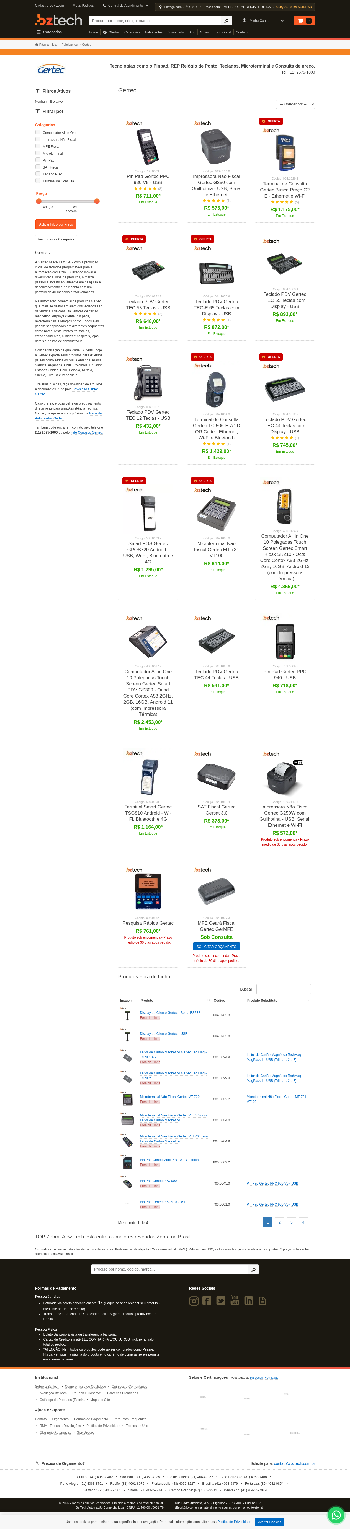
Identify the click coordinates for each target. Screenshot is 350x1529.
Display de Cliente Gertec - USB (163, 1038)
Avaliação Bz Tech (53, 1397)
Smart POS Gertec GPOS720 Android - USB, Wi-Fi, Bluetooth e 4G (148, 552)
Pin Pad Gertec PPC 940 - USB (285, 674)
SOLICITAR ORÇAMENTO (216, 951)
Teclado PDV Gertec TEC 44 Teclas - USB (216, 674)
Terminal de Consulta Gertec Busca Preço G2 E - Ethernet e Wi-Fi (285, 190)
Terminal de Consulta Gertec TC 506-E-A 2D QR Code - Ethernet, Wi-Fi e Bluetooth (216, 428)
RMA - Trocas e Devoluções (60, 1430)
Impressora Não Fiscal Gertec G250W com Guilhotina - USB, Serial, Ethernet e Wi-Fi (284, 816)
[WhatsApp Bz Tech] (336, 1515)
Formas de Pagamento (91, 1423)
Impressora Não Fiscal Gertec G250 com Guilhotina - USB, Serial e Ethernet (216, 185)
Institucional (222, 32)
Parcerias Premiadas (122, 1397)
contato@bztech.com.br (294, 1467)
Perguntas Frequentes (130, 1423)
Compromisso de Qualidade (85, 1391)
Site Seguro (85, 1437)
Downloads (175, 32)
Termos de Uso (137, 1430)
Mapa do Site (100, 1404)
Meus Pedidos (83, 5)
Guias (204, 32)
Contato (242, 32)
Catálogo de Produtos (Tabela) (62, 1404)
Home (93, 32)
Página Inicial (46, 44)
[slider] (39, 201)
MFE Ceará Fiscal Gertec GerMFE (216, 930)
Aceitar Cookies (269, 1522)
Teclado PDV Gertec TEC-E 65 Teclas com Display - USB (216, 308)
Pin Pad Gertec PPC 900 (158, 1185)
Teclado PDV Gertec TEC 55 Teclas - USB (148, 304)
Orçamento (60, 1423)
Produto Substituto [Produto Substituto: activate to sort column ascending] (262, 1005)
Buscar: (275, 993)
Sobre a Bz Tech (47, 1391)
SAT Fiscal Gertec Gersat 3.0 (216, 810)
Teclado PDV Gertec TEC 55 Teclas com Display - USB (285, 300)
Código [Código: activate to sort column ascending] (219, 1005)
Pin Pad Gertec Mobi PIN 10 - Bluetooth (169, 1164)
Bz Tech (58, 19)
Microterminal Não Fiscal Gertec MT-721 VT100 (216, 549)
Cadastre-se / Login (49, 5)
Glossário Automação (55, 1437)
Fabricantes (154, 32)
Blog (192, 32)
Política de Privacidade (103, 1430)
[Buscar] (155, 20)
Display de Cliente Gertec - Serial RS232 (170, 1017)
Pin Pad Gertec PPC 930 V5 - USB (148, 179)
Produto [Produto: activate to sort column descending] (146, 1005)
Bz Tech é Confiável (87, 1397)
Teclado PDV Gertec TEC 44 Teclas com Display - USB (285, 425)
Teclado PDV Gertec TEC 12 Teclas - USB (148, 415)
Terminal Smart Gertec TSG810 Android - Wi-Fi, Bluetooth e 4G (148, 813)
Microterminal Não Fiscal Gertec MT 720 (169, 1101)
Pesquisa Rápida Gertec (148, 923)
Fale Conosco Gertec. (87, 432)
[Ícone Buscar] (226, 20)
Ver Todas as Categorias (56, 239)
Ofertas (111, 32)
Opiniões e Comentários (129, 1391)
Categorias (132, 32)
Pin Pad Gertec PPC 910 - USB (163, 1206)
